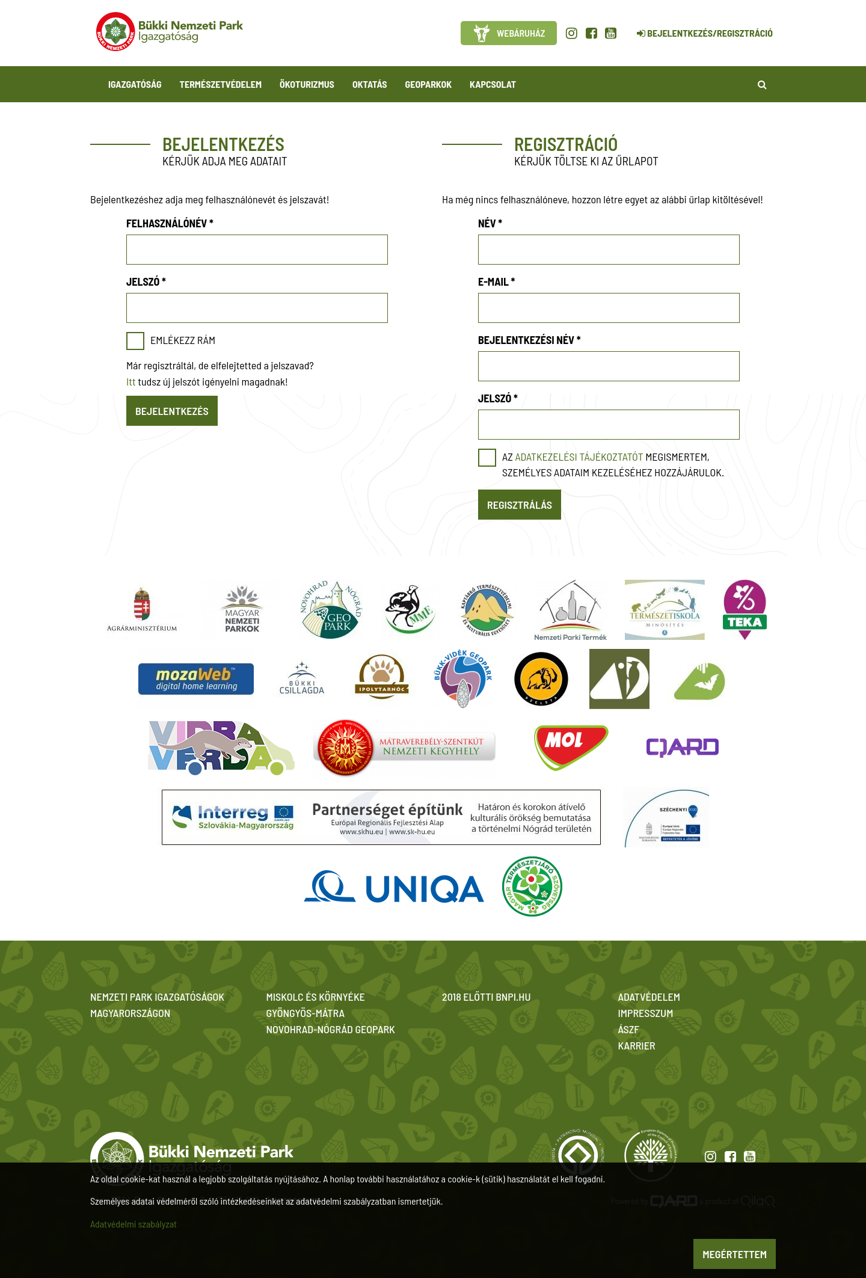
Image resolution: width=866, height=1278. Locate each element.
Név (490, 223)
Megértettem (734, 1254)
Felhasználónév (169, 223)
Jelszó (146, 281)
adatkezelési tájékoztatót (579, 456)
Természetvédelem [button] (221, 84)
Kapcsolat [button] (493, 84)
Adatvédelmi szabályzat (133, 1223)
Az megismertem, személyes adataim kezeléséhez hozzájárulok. (613, 464)
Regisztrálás (519, 504)
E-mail (496, 281)
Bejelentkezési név (529, 339)
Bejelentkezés (172, 410)
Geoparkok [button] (428, 84)
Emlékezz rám (182, 339)
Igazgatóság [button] (135, 84)
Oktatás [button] (369, 84)
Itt (131, 381)
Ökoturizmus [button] (307, 84)
